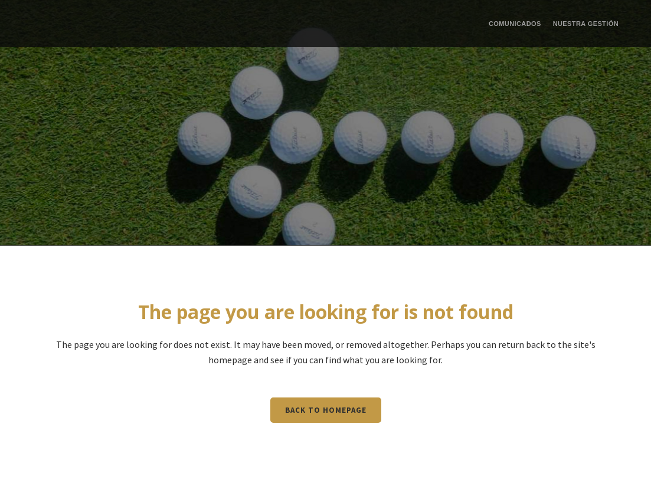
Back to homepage (326, 410)
